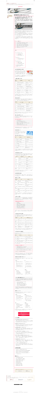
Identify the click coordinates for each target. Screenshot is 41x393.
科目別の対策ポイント (17, 57)
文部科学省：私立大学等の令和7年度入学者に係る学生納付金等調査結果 (23, 350)
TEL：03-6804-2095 (29, 379)
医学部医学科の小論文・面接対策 (19, 364)
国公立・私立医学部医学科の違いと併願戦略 (20, 358)
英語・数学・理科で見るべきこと (20, 58)
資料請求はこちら (12, 379)
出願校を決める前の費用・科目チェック (20, 65)
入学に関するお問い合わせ (20, 379)
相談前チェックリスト (18, 66)
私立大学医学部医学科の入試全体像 (19, 357)
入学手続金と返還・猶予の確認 (20, 63)
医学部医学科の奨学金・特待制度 (19, 365)
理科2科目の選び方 (19, 54)
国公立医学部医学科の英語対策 (19, 363)
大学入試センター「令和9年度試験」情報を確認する (20, 251)
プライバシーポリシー (20, 391)
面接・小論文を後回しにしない (20, 55)
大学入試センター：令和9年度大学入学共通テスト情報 (21, 349)
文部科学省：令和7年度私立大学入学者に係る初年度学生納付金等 (22, 351)
